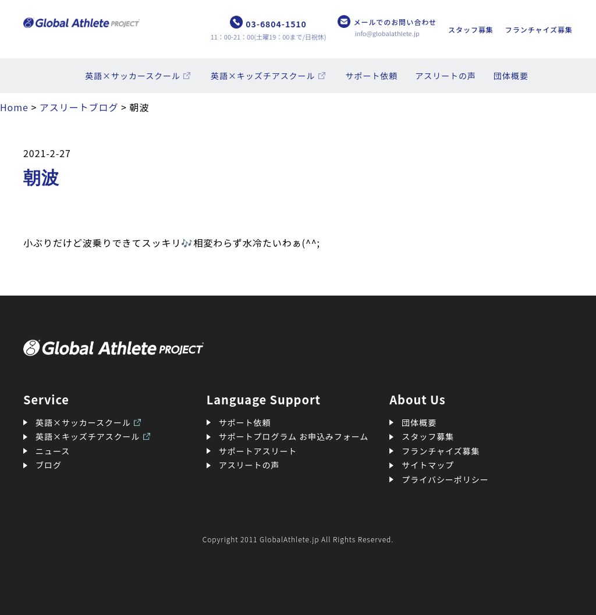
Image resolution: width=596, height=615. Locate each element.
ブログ (49, 465)
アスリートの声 (445, 75)
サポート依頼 (372, 75)
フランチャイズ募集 (539, 29)
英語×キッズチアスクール (263, 75)
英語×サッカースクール (132, 75)
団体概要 (511, 75)
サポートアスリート (258, 451)
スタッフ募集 (471, 29)
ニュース (53, 451)
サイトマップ (428, 465)
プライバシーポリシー (445, 479)
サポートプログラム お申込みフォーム (294, 436)
